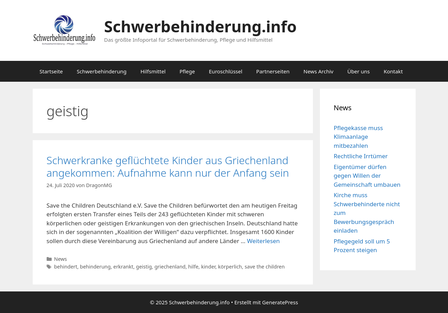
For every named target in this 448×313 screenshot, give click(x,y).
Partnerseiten (273, 71)
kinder (208, 266)
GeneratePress (280, 302)
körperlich (230, 266)
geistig (144, 266)
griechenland (170, 266)
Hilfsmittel (152, 71)
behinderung (95, 266)
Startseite (51, 71)
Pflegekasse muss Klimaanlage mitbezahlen (358, 137)
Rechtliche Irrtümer (361, 156)
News (60, 259)
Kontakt (393, 71)
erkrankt (123, 266)
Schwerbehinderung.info (200, 26)
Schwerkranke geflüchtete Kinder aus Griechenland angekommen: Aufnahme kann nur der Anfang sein (168, 166)
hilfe (193, 266)
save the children (265, 266)
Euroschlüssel (225, 71)
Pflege (187, 71)
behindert (65, 266)
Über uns (358, 71)
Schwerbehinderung (102, 71)
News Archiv (318, 71)
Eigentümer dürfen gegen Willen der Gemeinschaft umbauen (367, 175)
